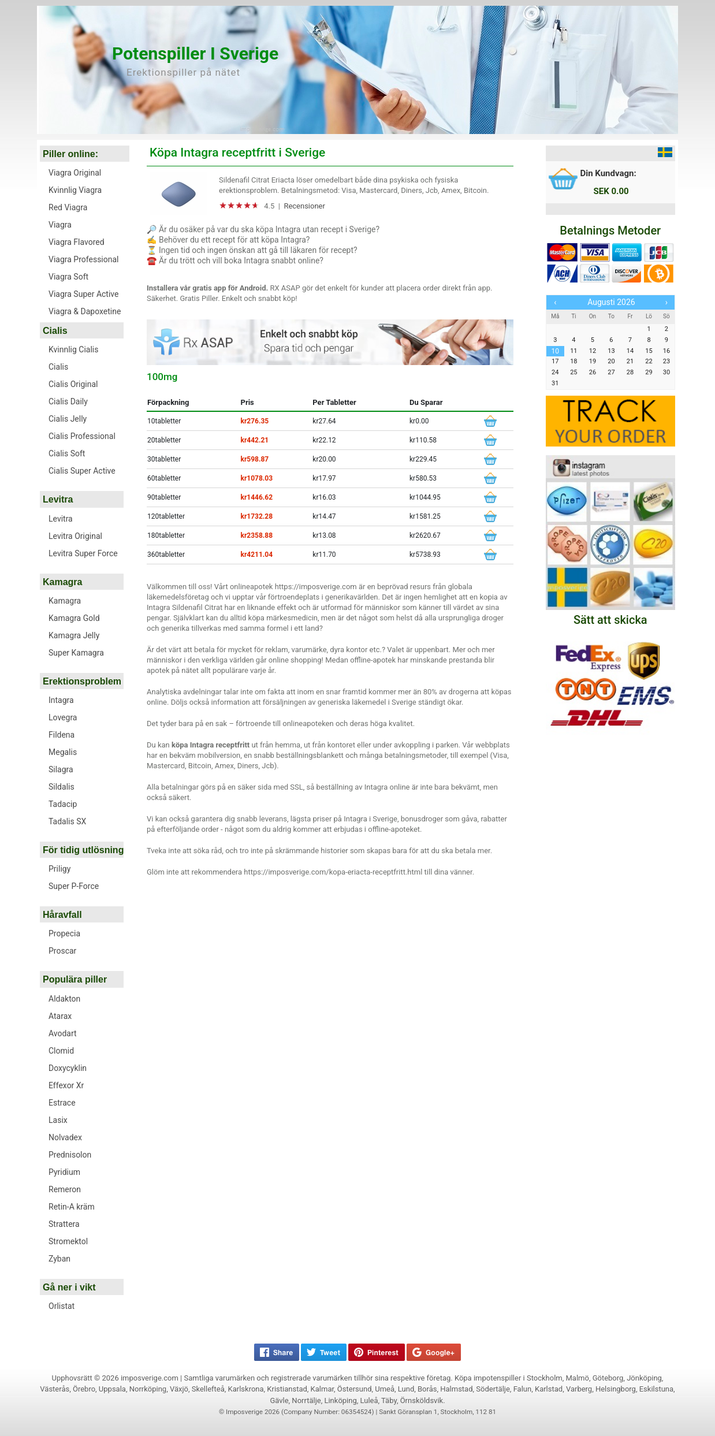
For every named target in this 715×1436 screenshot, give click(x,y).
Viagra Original (75, 172)
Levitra (58, 499)
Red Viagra (68, 207)
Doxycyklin (68, 1068)
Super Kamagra (76, 652)
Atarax (60, 1016)
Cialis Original (73, 384)
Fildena (62, 734)
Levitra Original (75, 536)
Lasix (58, 1120)
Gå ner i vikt (69, 1287)
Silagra (61, 769)
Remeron (65, 1189)
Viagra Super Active (83, 294)
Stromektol (68, 1241)
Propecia (64, 933)
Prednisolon (70, 1154)
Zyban (59, 1258)
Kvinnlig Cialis (73, 349)
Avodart (63, 1033)
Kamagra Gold (74, 618)
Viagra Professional (84, 259)
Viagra (60, 224)
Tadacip (63, 804)
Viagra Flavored (77, 242)
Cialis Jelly (68, 418)
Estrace (62, 1102)
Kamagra (62, 582)
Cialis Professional (82, 436)
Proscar (62, 950)
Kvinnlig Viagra (75, 190)
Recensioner (304, 206)
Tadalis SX (67, 821)
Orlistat (62, 1306)
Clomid (61, 1050)
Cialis (55, 331)
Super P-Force (74, 886)
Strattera (64, 1224)
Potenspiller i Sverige (195, 53)
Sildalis (62, 786)
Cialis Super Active (82, 470)
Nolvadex (65, 1137)
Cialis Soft (67, 453)
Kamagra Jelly (74, 635)
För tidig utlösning (83, 850)
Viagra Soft (68, 276)
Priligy (59, 868)
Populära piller (75, 979)
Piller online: (70, 154)
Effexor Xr (66, 1085)
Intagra (61, 700)
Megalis (63, 752)
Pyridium (64, 1172)
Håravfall (62, 915)
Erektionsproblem (82, 681)
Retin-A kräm (72, 1206)
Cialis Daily (68, 401)
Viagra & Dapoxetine (85, 311)
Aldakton (64, 998)
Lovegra (63, 717)
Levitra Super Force (83, 553)
